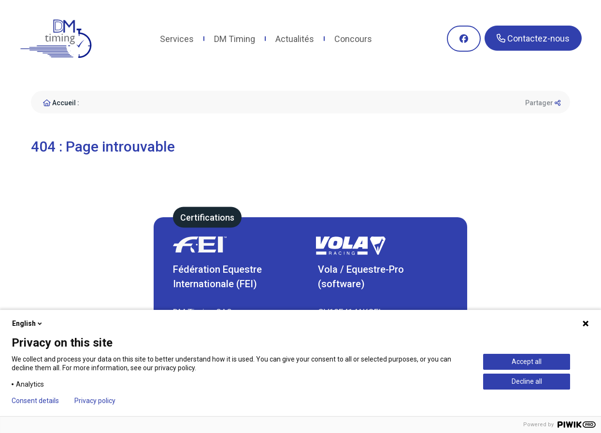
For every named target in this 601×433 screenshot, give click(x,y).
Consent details (35, 401)
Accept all (527, 361)
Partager (542, 103)
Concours (353, 39)
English (27, 323)
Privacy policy (94, 401)
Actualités (294, 39)
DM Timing (234, 39)
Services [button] (177, 39)
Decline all (527, 381)
